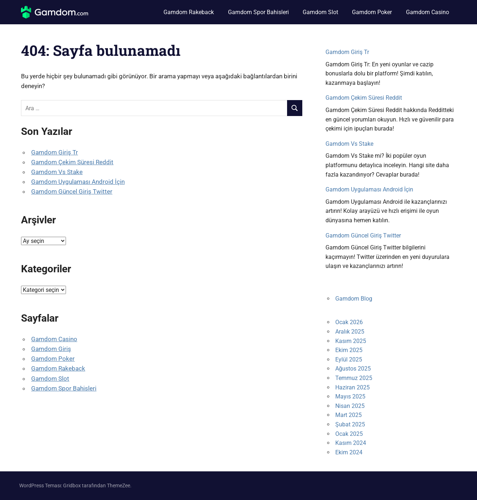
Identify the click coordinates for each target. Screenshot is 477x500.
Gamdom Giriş (51, 348)
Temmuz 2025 (353, 378)
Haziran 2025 (352, 387)
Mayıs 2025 (350, 396)
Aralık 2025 (349, 331)
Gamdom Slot (320, 12)
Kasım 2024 (350, 442)
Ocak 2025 (349, 433)
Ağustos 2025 (353, 368)
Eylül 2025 (348, 359)
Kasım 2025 (350, 341)
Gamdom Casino (427, 12)
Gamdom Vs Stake (57, 171)
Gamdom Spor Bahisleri (258, 12)
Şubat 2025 (350, 424)
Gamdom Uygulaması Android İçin (78, 181)
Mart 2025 (348, 415)
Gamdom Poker (372, 12)
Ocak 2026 (349, 322)
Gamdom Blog (353, 298)
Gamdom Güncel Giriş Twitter (71, 191)
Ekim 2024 (348, 452)
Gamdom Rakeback (188, 12)
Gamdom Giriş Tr (54, 152)
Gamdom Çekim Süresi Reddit (72, 162)
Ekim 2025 (348, 350)
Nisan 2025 (350, 405)
